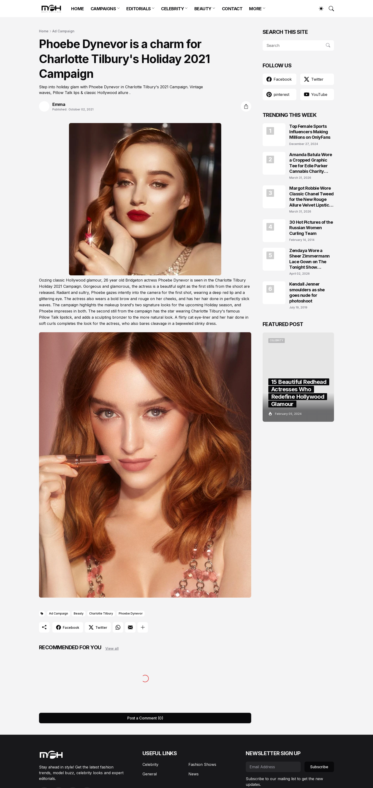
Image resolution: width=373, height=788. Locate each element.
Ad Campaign (63, 31)
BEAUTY (202, 8)
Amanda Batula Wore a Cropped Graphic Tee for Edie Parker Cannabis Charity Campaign (310, 163)
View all (112, 648)
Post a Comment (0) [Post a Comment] (145, 718)
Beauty (78, 613)
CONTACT (232, 8)
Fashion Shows (202, 764)
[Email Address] (273, 767)
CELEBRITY (172, 8)
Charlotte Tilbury (101, 613)
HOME (77, 8)
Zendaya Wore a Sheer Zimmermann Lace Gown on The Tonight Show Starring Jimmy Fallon (311, 259)
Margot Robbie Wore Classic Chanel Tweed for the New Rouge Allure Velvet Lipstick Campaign (311, 197)
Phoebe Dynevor (131, 613)
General (149, 774)
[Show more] (142, 627)
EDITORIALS (138, 8)
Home (44, 31)
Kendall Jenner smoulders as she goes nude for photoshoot (307, 292)
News (193, 774)
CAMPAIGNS (103, 8)
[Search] (329, 8)
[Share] (246, 106)
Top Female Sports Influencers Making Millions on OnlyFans (309, 132)
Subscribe (319, 766)
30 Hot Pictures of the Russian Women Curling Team (311, 228)
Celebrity (150, 764)
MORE (255, 8)
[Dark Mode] (319, 8)
